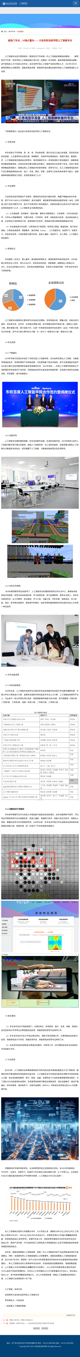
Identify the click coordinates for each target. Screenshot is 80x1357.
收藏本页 (70, 1315)
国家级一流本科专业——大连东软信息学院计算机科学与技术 (32, 1323)
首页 (5, 31)
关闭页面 (45, 1328)
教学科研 (12, 31)
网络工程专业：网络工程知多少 (21, 1320)
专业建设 (20, 31)
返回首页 (36, 1328)
